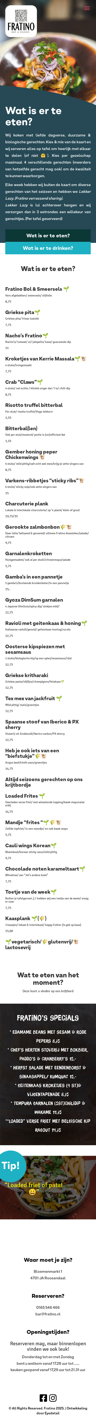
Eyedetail (52, 1413)
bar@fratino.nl (48, 1314)
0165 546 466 (48, 1307)
